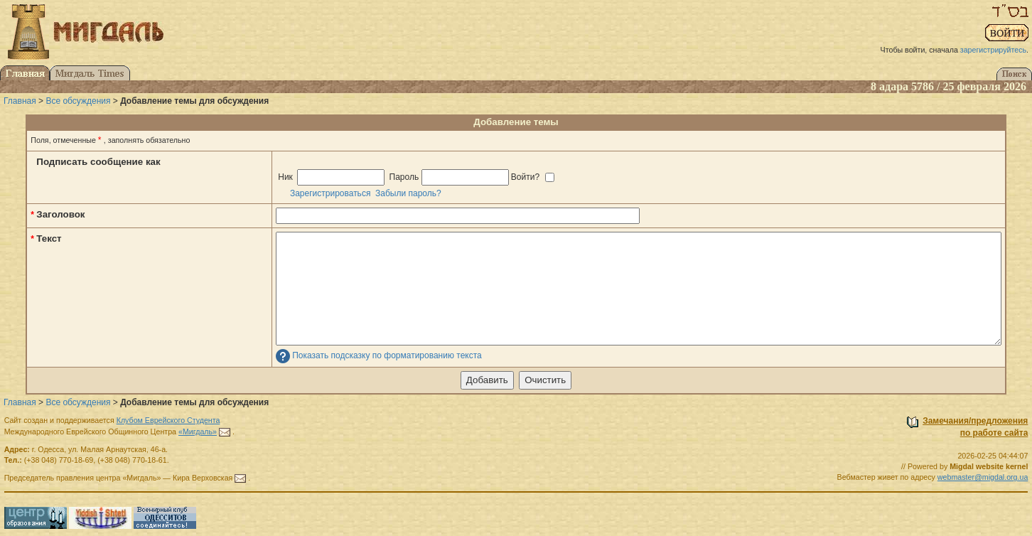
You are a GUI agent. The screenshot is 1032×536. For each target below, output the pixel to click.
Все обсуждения (77, 101)
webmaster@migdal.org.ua (982, 477)
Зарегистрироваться (330, 193)
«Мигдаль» (197, 431)
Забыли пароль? (408, 193)
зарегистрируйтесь (993, 49)
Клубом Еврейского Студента (168, 420)
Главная (20, 101)
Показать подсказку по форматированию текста (387, 356)
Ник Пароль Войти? (415, 177)
